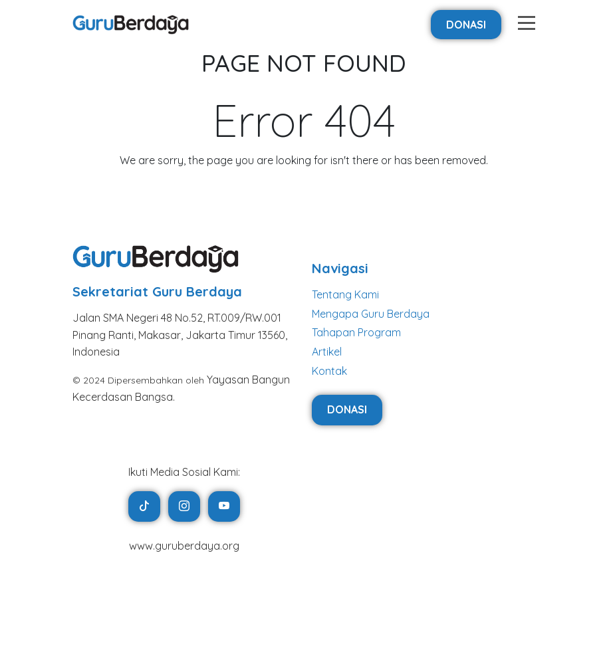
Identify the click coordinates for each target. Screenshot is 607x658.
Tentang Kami (345, 294)
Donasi (466, 24)
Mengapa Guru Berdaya (370, 313)
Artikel (327, 351)
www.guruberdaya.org (184, 545)
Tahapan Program (356, 332)
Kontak (329, 371)
